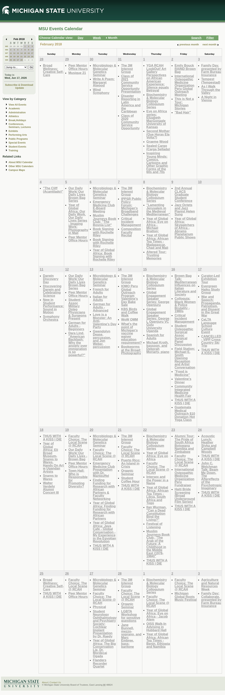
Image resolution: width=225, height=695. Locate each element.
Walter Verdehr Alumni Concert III (51, 487)
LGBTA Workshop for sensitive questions (130, 616)
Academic (14, 108)
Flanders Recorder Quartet (100, 663)
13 (18, 53)
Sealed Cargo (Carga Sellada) (158, 147)
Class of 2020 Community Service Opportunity (130, 122)
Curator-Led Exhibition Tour (210, 279)
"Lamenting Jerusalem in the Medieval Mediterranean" (158, 209)
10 (32, 50)
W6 (6, 50)
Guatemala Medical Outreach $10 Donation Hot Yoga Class (185, 413)
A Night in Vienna (208, 98)
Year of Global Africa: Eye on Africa (157, 456)
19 (14, 56)
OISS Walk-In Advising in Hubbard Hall (156, 627)
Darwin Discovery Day (50, 279)
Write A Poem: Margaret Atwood (104, 82)
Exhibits (13, 131)
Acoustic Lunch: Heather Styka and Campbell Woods (208, 444)
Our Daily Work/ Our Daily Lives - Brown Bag (77, 454)
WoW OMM (129, 319)
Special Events (17, 142)
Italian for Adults (100, 298)
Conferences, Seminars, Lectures (20, 126)
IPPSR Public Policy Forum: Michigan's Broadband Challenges (131, 206)
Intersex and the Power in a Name (157, 480)
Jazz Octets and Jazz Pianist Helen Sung (185, 209)
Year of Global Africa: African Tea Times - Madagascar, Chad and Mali (157, 241)
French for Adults (101, 290)
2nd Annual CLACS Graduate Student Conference (183, 194)
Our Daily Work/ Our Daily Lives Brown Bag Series (76, 194)
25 (11, 60)
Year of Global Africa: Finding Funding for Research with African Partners (104, 510)
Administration (17, 112)
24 (32, 56)
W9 (6, 60)
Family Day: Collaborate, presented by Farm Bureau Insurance (211, 599)
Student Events (17, 146)
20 (18, 56)
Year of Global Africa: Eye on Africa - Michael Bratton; (157, 225)
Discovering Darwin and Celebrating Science (52, 290)
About (45, 682)
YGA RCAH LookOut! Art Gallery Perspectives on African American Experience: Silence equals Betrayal (157, 78)
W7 (6, 53)
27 (18, 60)
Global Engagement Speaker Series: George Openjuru (157, 298)
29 (14, 46)
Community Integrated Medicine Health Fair (183, 391)
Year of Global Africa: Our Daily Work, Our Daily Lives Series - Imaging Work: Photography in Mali (78, 219)
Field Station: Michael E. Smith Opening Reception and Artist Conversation (185, 358)
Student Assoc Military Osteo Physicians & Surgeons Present (77, 309)
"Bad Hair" (183, 112)
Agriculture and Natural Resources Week (210, 584)
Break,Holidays (17, 120)
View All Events (17, 104)
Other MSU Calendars (21, 166)
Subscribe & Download (19, 84)
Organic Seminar (127, 472)
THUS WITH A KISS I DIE (185, 401)
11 (11, 53)
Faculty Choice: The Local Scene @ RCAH (77, 440)
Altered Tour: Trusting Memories (156, 255)
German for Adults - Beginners (77, 326)
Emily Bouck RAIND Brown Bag (185, 69)
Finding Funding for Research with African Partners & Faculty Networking (104, 489)
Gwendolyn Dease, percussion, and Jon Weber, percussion (102, 339)
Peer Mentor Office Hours (78, 67)
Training (13, 150)
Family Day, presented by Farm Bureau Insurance (211, 70)
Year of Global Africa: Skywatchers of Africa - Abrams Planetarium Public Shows (185, 228)
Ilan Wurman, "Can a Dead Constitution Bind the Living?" (156, 513)
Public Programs (18, 139)
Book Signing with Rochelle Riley (103, 232)
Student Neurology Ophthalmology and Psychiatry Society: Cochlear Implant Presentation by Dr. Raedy (104, 623)
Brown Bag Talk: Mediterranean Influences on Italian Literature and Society (186, 285)
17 (32, 53)
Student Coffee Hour (130, 479)
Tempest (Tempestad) (210, 80)
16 (29, 53)
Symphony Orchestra (51, 318)
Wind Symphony (101, 91)
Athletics (14, 116)
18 (11, 56)
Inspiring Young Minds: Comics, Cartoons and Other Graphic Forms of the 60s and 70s (157, 162)
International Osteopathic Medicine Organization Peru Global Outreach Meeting (184, 85)
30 (18, 46)
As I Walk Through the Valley (210, 90)
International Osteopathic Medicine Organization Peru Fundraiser (184, 477)
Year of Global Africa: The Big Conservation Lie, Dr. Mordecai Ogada (104, 648)
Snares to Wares (50, 477)
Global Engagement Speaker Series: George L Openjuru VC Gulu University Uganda (157, 320)
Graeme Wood (157, 141)
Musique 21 (77, 73)
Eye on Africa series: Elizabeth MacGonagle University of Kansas (156, 119)
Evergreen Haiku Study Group (210, 289)
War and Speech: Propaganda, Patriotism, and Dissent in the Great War (211, 306)
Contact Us (55, 682)
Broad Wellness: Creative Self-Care (53, 70)
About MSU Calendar (21, 162)
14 (21, 53)
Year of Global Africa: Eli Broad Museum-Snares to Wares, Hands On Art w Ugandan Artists (53, 457)
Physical (99, 607)
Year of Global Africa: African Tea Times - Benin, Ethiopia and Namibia (158, 640)
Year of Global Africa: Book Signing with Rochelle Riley (104, 254)
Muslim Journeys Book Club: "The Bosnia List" (104, 220)
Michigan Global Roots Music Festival (186, 596)
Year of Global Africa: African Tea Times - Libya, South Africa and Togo (157, 495)
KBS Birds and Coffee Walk (129, 312)
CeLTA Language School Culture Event (208, 326)
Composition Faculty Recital (131, 232)
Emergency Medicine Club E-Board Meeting (104, 206)
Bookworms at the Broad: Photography (131, 350)
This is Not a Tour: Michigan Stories (184, 103)
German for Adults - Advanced (101, 307)
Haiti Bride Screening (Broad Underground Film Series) (185, 495)
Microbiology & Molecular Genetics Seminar (104, 70)
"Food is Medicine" (182, 373)
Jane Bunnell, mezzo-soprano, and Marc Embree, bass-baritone (131, 636)
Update (19, 87)
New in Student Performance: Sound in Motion (53, 306)
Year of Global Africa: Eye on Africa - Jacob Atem (157, 614)
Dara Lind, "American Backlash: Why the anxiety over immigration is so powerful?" (77, 344)
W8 (6, 56)
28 (11, 46)
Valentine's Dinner (183, 380)
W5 (6, 46)
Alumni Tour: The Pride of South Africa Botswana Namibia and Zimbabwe (184, 444)
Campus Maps (17, 170)
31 (21, 46)
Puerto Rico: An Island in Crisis (130, 463)
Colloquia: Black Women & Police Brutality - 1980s (185, 305)
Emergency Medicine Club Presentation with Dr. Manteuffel (104, 469)
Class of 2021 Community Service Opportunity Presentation (131, 84)
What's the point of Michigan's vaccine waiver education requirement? (131, 333)
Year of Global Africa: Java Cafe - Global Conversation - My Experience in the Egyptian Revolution (104, 532)
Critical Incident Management (131, 222)
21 (21, 56)
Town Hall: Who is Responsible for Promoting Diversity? (78, 478)
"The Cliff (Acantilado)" (53, 189)
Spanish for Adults (155, 336)
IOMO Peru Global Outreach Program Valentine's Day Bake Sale (129, 295)
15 (25, 53)
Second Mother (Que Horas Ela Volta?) (158, 134)
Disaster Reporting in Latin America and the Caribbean (130, 103)
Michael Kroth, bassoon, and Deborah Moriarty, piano (157, 347)
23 (29, 56)
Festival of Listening (154, 525)
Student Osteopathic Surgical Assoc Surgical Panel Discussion (184, 335)
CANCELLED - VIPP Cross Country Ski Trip (211, 341)
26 (14, 60)
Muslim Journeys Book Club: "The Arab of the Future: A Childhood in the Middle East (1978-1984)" (158, 543)
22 (25, 56)
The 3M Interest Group (127, 69)
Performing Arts (18, 135)
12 (14, 53)
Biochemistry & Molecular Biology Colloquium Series (156, 101)
